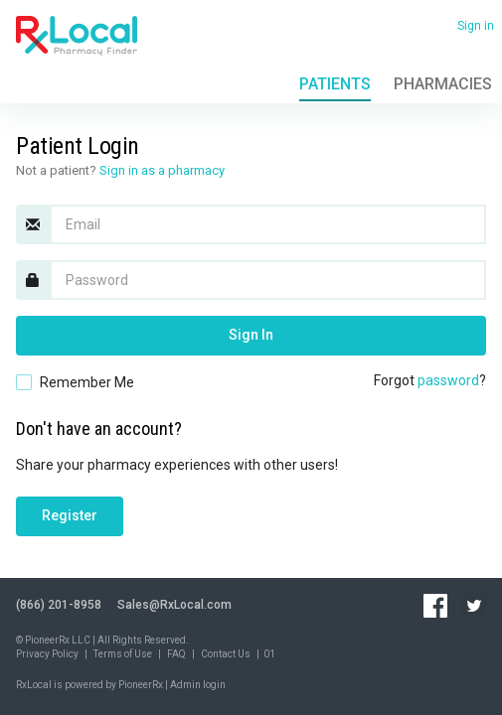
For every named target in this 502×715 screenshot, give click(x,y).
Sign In (251, 335)
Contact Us (226, 653)
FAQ (176, 653)
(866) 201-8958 (58, 605)
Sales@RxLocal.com (174, 605)
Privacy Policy (47, 653)
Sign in (475, 26)
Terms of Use (122, 653)
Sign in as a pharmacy (162, 170)
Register (69, 515)
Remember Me (87, 382)
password (448, 380)
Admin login (198, 684)
